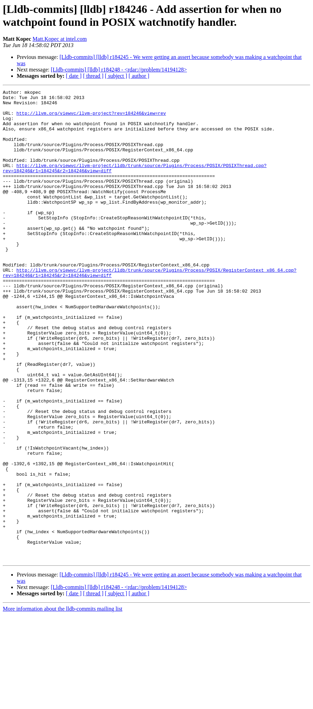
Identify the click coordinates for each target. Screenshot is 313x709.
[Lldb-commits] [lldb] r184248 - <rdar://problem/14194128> (119, 70)
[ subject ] (116, 76)
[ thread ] (93, 76)
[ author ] (139, 76)
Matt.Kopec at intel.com (59, 39)
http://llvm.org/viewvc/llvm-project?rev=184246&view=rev (91, 118)
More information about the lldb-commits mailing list (62, 703)
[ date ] (74, 76)
